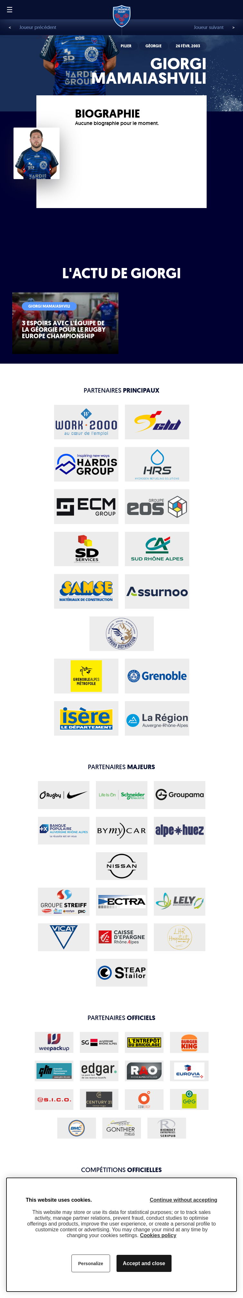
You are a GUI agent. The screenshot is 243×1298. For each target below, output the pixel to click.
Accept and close (144, 1263)
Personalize (90, 1263)
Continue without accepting (183, 1200)
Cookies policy (158, 1235)
